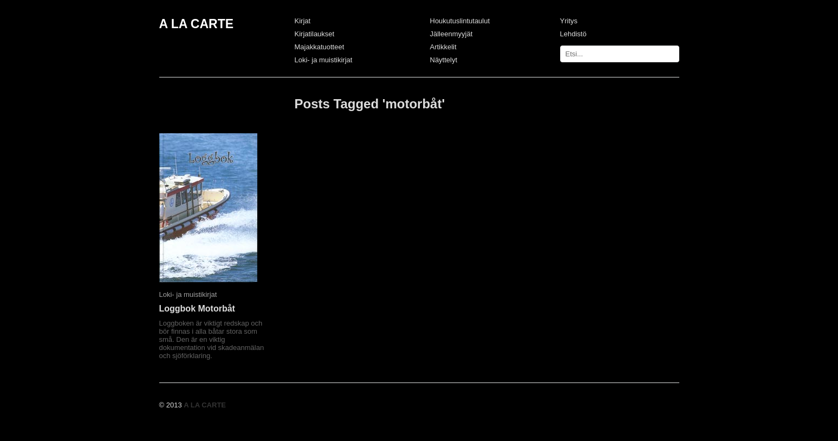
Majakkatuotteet (320, 47)
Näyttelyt (444, 60)
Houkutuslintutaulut (460, 21)
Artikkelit (443, 47)
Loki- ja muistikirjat (324, 60)
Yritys (569, 21)
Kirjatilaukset (315, 34)
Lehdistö (573, 34)
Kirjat (303, 21)
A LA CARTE (196, 24)
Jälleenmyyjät (451, 34)
